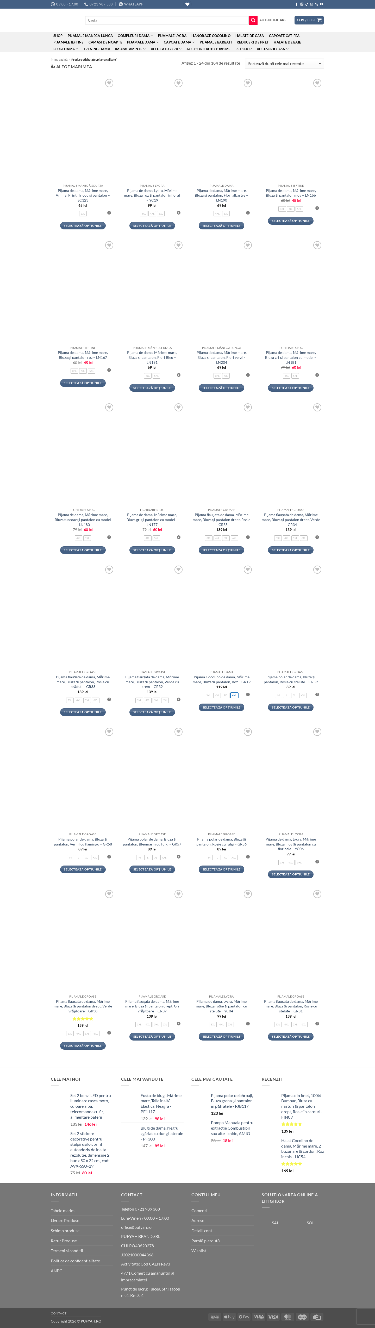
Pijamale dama (143, 42)
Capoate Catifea (284, 36)
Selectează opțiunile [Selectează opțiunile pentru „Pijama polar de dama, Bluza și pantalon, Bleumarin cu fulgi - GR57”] (152, 869)
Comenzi (199, 1210)
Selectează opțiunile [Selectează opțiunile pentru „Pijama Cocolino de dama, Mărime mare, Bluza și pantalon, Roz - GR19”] (221, 707)
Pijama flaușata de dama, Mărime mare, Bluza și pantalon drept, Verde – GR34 (291, 519)
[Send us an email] (311, 4)
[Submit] (253, 20)
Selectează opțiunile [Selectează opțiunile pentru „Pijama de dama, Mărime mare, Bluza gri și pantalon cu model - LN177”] (152, 550)
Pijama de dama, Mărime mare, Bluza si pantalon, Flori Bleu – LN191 (152, 357)
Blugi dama (65, 48)
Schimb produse (65, 1230)
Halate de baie (287, 42)
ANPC (56, 1270)
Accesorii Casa (273, 48)
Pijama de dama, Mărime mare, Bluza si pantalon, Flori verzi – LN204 (222, 357)
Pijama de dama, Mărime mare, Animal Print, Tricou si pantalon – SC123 (83, 195)
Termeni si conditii (67, 1250)
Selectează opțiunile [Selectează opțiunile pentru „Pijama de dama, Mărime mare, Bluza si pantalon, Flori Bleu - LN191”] (152, 388)
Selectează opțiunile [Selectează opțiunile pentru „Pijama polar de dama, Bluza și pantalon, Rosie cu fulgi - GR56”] (221, 869)
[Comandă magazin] (284, 64)
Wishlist (198, 1250)
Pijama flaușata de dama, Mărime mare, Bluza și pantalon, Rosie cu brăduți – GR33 (83, 682)
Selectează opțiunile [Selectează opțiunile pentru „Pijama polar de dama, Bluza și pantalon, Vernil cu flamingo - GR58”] (83, 869)
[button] (272, 20)
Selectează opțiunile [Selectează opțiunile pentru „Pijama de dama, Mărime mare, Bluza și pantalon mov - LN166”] (291, 220)
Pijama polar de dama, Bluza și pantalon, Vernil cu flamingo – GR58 (83, 841)
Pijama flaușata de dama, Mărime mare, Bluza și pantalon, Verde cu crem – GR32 (152, 682)
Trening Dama (96, 49)
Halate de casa (249, 36)
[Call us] (316, 4)
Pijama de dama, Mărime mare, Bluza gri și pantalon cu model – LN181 (290, 357)
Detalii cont (201, 1230)
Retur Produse (64, 1240)
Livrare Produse (65, 1220)
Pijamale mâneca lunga (90, 36)
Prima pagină (59, 59)
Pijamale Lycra (172, 36)
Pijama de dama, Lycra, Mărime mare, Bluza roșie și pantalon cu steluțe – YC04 (221, 1006)
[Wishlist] (187, 4)
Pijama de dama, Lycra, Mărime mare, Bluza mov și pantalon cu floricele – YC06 (291, 844)
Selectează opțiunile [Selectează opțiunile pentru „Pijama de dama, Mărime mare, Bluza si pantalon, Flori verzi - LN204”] (221, 388)
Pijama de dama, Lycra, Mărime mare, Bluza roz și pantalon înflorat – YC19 (152, 195)
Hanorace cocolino (210, 36)
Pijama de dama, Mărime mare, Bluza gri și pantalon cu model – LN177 (152, 519)
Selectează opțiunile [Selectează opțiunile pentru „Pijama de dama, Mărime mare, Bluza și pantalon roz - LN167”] (83, 383)
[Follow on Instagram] (301, 4)
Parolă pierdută (205, 1240)
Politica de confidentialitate (75, 1260)
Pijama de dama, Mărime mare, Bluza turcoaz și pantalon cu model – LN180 (83, 519)
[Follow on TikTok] (306, 4)
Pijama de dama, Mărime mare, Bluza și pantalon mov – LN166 (291, 193)
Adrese (197, 1220)
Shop (58, 36)
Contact (58, 1313)
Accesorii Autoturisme (208, 49)
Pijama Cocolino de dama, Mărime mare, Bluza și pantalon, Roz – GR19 (222, 679)
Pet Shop (243, 49)
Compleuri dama (135, 35)
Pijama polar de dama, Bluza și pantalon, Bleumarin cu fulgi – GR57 (152, 841)
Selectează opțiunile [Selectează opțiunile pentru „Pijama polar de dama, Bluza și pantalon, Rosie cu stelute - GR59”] (291, 707)
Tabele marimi (63, 1210)
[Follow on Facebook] (296, 4)
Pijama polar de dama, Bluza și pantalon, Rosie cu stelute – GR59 (291, 679)
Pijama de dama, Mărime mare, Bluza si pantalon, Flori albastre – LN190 (221, 195)
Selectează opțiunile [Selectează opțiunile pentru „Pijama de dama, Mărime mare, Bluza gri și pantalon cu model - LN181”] (291, 388)
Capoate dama (179, 42)
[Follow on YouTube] (321, 4)
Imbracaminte (130, 48)
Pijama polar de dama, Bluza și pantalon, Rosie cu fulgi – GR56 (221, 841)
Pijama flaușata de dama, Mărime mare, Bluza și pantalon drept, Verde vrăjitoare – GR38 (83, 1006)
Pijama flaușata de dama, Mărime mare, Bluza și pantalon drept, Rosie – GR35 (221, 519)
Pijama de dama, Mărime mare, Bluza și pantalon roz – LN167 (83, 355)
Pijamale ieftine (68, 42)
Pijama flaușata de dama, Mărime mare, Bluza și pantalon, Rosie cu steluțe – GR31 (291, 1006)
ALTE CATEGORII (166, 48)
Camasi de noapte (105, 42)
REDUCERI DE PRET (253, 42)
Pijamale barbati (216, 42)
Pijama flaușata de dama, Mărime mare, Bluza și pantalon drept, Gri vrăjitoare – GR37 (152, 1006)
